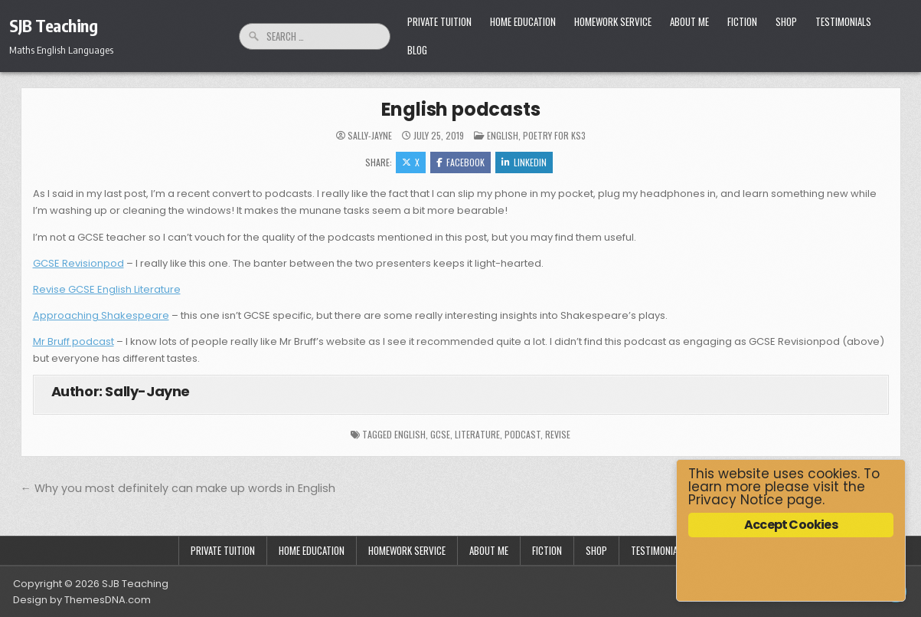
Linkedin (524, 162)
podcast (523, 434)
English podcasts (461, 109)
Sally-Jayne (370, 135)
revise (557, 434)
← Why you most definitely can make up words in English (178, 488)
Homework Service (613, 21)
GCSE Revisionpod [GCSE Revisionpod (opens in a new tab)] (78, 263)
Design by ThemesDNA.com (82, 599)
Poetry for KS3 (554, 135)
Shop (786, 21)
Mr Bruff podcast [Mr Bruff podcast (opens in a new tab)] (73, 341)
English (502, 135)
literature (477, 434)
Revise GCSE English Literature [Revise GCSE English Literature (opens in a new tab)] (107, 289)
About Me (689, 21)
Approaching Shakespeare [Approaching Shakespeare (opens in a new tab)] (101, 315)
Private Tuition (439, 21)
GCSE (440, 434)
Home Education (523, 21)
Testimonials (843, 21)
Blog (417, 49)
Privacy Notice (735, 500)
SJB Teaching (53, 25)
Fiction (742, 21)
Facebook (460, 162)
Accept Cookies (791, 524)
